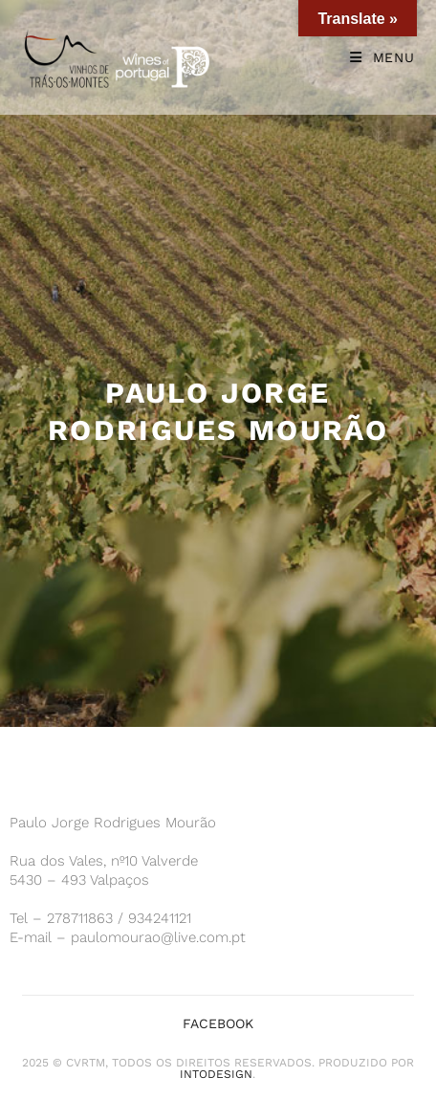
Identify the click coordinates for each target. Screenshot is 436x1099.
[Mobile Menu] (382, 57)
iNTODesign (216, 1074)
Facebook (218, 1023)
